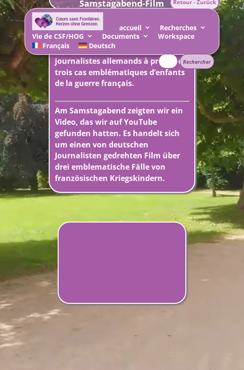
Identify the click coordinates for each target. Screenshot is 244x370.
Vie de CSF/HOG (58, 37)
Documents (120, 37)
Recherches (178, 29)
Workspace (176, 37)
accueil (130, 29)
